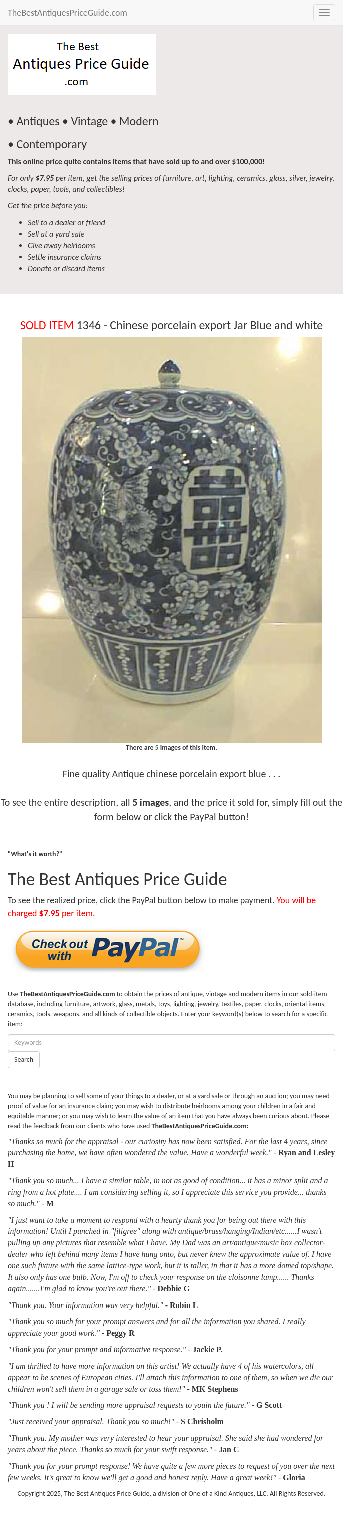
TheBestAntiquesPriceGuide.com (67, 12)
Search (23, 1059)
